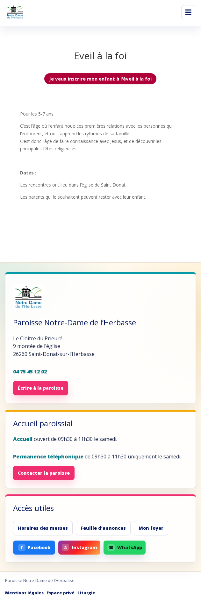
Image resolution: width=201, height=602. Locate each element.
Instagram (79, 547)
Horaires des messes (43, 528)
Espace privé (61, 593)
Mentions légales (24, 593)
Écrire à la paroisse (40, 388)
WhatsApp (124, 547)
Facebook (34, 547)
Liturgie (86, 593)
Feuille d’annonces (103, 528)
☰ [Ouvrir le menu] (188, 12)
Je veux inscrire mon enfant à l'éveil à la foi (100, 78)
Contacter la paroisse (44, 473)
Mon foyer (151, 528)
